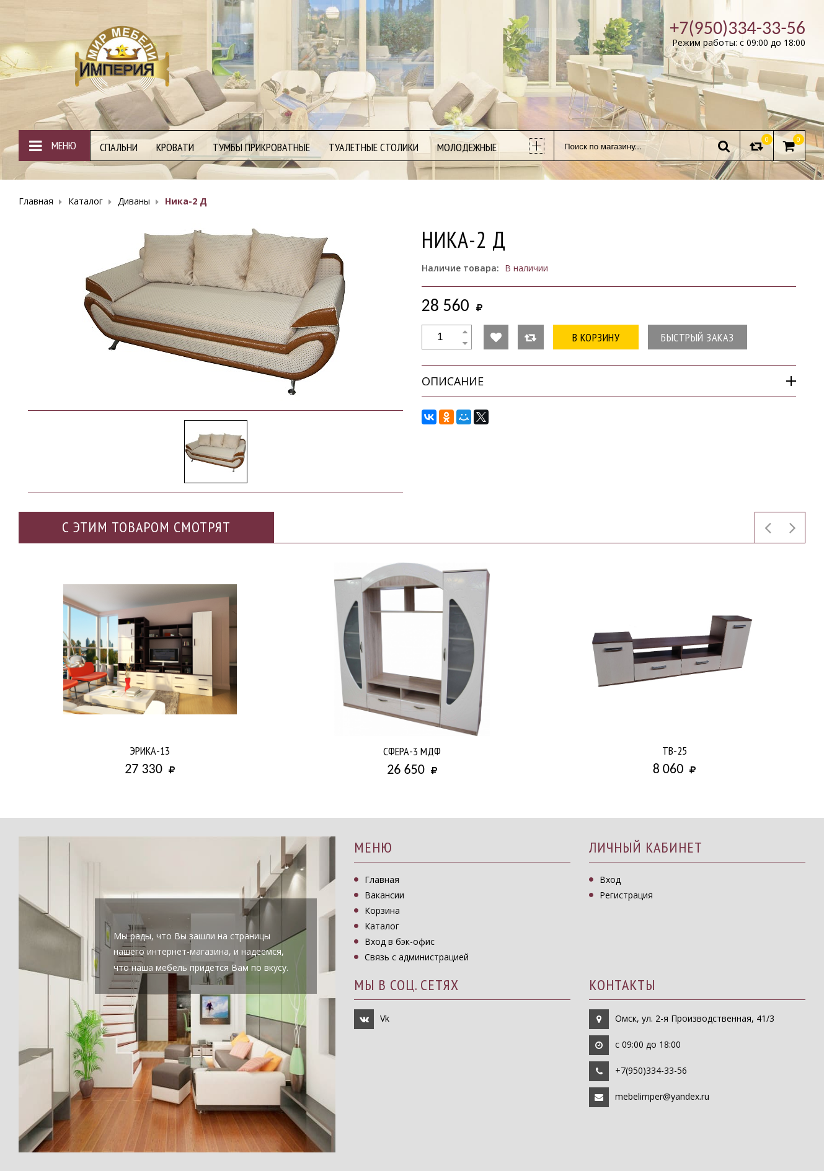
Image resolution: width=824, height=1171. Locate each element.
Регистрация (626, 895)
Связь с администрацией (417, 957)
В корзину (596, 337)
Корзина (382, 910)
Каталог (382, 926)
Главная (382, 879)
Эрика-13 (150, 751)
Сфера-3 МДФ (412, 751)
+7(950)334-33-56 (651, 1070)
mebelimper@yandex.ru (662, 1096)
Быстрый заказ (697, 337)
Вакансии (384, 895)
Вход (610, 879)
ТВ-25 (674, 751)
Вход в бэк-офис (400, 941)
